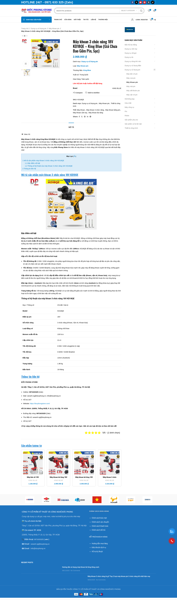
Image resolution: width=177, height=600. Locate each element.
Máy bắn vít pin (131, 74)
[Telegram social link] (90, 116)
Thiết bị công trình (131, 128)
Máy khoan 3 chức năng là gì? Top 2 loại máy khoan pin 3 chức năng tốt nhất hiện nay (61, 576)
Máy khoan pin (54, 28)
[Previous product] (22, 36)
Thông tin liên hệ (29, 169)
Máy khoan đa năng (96, 113)
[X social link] (136, 2)
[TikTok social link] (152, 2)
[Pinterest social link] (144, 2)
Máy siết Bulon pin (133, 90)
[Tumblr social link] (148, 2)
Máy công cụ (129, 107)
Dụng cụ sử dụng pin (38, 28)
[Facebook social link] (132, 2)
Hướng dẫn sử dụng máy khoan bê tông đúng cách (48, 566)
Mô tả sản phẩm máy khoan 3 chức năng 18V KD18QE (43, 160)
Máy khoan (81, 110)
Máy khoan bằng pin (112, 110)
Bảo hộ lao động (131, 45)
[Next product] (27, 36)
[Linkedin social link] (87, 116)
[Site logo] (36, 10)
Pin (126, 111)
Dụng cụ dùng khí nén (133, 61)
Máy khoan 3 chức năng (95, 110)
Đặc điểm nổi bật (32, 163)
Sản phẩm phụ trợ (131, 120)
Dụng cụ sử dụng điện (133, 65)
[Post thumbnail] (24, 568)
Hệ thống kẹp (130, 99)
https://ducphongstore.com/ (40, 403)
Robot (127, 115)
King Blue (87, 70)
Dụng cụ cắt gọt (130, 53)
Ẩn (75, 156)
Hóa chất (128, 103)
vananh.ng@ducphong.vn (40, 543)
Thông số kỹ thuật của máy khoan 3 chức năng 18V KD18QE (48, 166)
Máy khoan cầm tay (80, 113)
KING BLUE (32, 480)
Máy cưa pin (130, 78)
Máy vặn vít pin (131, 95)
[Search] (99, 10)
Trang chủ (25, 28)
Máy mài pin (130, 86)
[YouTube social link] (140, 2)
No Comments (43, 569)
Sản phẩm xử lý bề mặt (133, 124)
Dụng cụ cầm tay (131, 49)
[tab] (71, 126)
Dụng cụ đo (129, 57)
